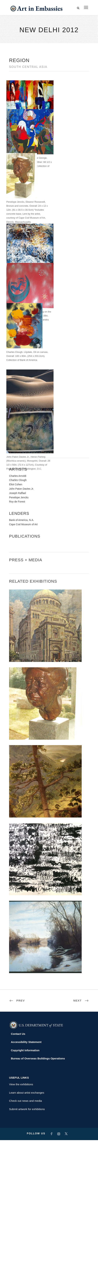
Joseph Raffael (17, 628)
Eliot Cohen (15, 620)
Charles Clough (18, 615)
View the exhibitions (21, 1220)
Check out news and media (25, 1236)
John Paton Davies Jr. (21, 624)
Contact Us (18, 1169)
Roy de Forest (17, 637)
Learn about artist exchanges (26, 1228)
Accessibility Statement (26, 1177)
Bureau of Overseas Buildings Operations (38, 1194)
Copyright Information (25, 1186)
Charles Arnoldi (17, 611)
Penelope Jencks (18, 633)
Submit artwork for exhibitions (27, 1244)
